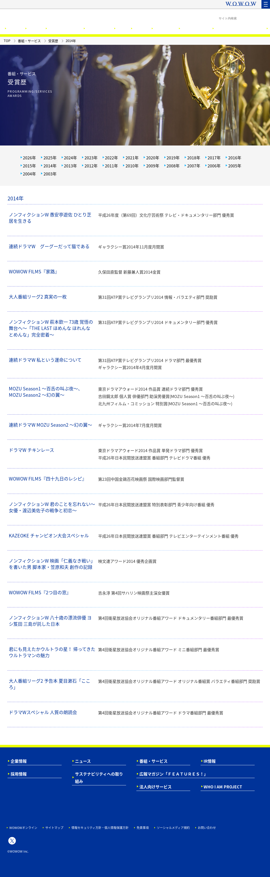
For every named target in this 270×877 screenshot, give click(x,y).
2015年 (29, 166)
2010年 (132, 166)
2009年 (152, 166)
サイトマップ (54, 827)
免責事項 (143, 827)
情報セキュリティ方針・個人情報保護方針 (100, 827)
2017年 (214, 158)
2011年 (111, 166)
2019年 (173, 158)
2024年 (70, 158)
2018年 (193, 158)
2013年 (70, 166)
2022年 (111, 158)
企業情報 (19, 761)
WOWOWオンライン (23, 827)
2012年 (91, 166)
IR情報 (210, 761)
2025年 (50, 158)
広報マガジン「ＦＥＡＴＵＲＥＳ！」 (173, 774)
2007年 (193, 166)
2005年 (234, 166)
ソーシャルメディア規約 (173, 827)
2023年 (91, 158)
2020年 (152, 158)
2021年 (132, 158)
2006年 (214, 166)
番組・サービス (153, 761)
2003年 (50, 174)
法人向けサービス (155, 787)
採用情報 (19, 774)
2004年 (29, 174)
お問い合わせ (207, 827)
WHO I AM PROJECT (223, 787)
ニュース (83, 761)
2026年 (29, 158)
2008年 (173, 166)
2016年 (234, 158)
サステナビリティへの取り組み (99, 777)
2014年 (50, 166)
